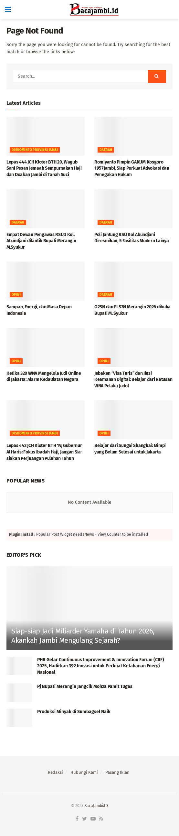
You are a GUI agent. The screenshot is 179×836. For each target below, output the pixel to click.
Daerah (106, 150)
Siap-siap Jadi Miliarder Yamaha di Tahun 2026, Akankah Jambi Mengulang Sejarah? (82, 636)
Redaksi (55, 772)
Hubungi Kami (84, 772)
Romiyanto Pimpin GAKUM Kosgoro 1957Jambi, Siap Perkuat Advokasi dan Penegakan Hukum (131, 168)
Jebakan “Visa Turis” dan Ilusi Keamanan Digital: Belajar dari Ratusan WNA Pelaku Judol (133, 380)
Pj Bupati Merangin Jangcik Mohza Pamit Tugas (85, 686)
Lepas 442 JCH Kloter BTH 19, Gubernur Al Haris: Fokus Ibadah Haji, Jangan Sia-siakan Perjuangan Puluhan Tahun (44, 452)
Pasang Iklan (117, 772)
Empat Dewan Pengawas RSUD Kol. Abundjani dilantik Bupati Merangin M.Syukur (41, 241)
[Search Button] (157, 76)
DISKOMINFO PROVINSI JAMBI (35, 150)
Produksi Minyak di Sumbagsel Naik (74, 711)
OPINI (16, 295)
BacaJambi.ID (96, 805)
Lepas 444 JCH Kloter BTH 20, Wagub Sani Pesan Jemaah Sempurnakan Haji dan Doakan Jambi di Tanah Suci (43, 168)
